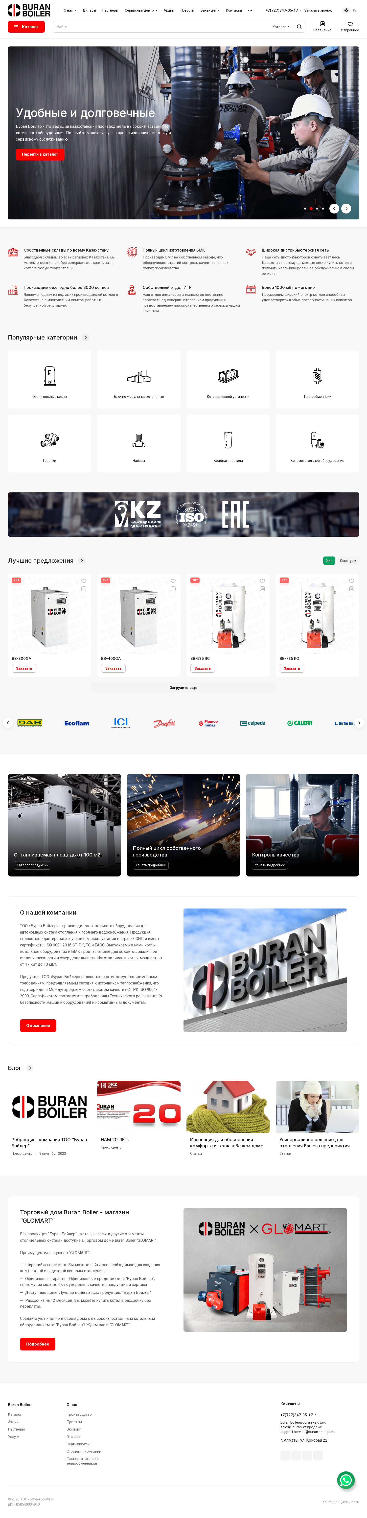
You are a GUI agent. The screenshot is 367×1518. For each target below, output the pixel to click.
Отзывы (73, 1436)
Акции (13, 1422)
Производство (79, 1414)
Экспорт (74, 1429)
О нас (72, 1404)
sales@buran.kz (293, 1427)
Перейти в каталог (40, 154)
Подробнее (37, 1344)
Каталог (15, 1414)
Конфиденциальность (340, 1502)
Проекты (74, 1422)
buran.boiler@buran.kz (298, 1422)
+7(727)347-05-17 (282, 10)
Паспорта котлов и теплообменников (83, 1461)
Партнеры (16, 1429)
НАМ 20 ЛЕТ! (115, 1139)
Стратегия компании (84, 1451)
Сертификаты (78, 1444)
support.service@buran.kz (301, 1432)
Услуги (13, 1436)
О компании (38, 1025)
